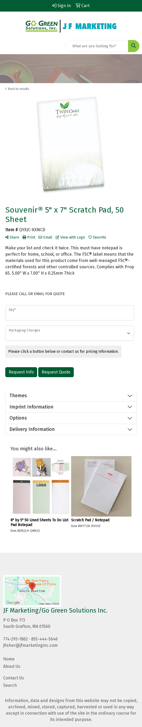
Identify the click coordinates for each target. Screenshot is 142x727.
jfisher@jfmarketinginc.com (30, 645)
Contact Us (13, 677)
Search (10, 685)
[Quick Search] (97, 46)
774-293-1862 (15, 639)
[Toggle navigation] (8, 46)
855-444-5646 (44, 639)
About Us (11, 666)
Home (8, 659)
